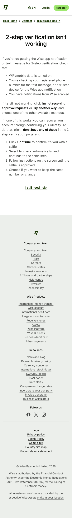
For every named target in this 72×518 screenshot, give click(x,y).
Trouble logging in (48, 20)
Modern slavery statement (36, 451)
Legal (36, 430)
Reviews (36, 283)
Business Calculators (36, 398)
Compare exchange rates (36, 386)
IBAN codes (36, 378)
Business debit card (36, 337)
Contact (27, 20)
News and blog (36, 357)
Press (36, 258)
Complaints (36, 442)
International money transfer (36, 303)
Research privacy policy (36, 361)
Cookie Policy (36, 438)
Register (61, 7)
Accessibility (36, 287)
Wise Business (36, 333)
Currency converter (36, 365)
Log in (46, 7)
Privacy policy (36, 434)
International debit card (36, 312)
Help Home (10, 20)
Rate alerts (36, 382)
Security (36, 254)
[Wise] (36, 233)
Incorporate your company (36, 390)
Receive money (36, 320)
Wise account (36, 307)
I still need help (36, 187)
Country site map (36, 447)
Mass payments (36, 341)
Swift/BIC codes (36, 373)
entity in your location (50, 497)
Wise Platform (36, 328)
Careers (36, 262)
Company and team (36, 250)
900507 (38, 481)
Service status (36, 267)
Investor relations (36, 271)
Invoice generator (36, 394)
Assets (36, 324)
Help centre (36, 279)
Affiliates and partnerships (36, 275)
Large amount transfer (36, 316)
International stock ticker (36, 369)
